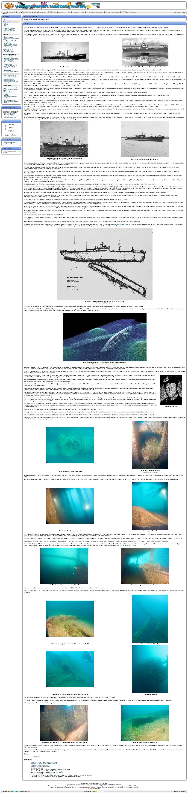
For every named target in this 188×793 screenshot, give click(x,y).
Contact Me (12, 12)
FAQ (5, 25)
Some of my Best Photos (9, 30)
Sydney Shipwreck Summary (10, 44)
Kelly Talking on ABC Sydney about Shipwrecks (10, 41)
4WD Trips (125, 12)
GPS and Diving (7, 70)
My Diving (6, 24)
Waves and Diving (8, 91)
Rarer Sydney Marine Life (10, 75)
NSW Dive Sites (51, 12)
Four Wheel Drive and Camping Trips (10, 143)
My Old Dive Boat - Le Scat (10, 67)
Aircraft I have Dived (8, 49)
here (16, 135)
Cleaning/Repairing (11, 116)
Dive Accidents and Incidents (95, 12)
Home (5, 12)
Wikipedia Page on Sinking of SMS (44, 762)
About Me (5, 23)
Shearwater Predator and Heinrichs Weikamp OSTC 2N (10, 56)
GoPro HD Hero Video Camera (11, 63)
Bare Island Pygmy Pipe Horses (11, 76)
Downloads (6, 27)
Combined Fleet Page (37, 768)
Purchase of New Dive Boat (10, 65)
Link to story (58, 771)
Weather (132, 12)
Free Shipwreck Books (9, 51)
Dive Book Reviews (8, 97)
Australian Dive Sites (64, 12)
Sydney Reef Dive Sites (24, 12)
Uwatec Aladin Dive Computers (11, 58)
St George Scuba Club (9, 29)
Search (5, 13)
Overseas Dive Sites (79, 12)
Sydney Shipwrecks (39, 12)
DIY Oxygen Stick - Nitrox (10, 61)
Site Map (6, 99)
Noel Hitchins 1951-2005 (9, 100)
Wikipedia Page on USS (40, 765)
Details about (9, 114)
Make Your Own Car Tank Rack (11, 71)
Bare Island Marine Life (9, 80)
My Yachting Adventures (113, 12)
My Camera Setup (8, 64)
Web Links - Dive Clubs (9, 28)
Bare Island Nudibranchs (9, 79)
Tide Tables (6, 95)
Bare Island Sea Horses (9, 78)
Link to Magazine (49, 774)
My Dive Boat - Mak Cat (9, 66)
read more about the (121, 224)
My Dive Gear (7, 69)
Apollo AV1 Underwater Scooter (11, 59)
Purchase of (9, 113)
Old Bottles (6, 50)
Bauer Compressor (8, 60)
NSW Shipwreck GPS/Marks (10, 45)
